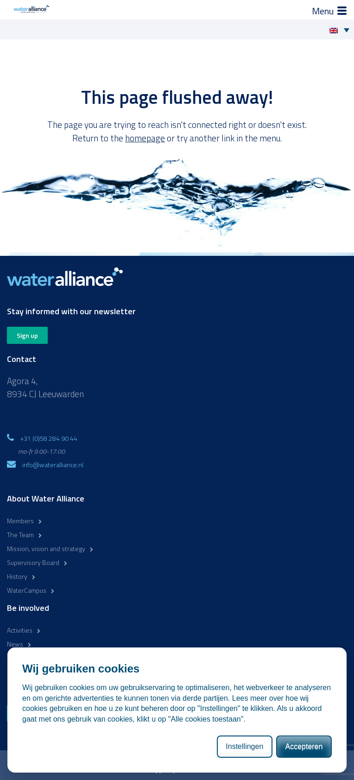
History (17, 576)
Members (20, 521)
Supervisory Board (33, 562)
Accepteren (303, 746)
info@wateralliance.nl (52, 464)
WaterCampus (26, 590)
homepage (145, 138)
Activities (19, 630)
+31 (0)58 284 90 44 (48, 438)
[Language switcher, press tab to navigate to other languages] (341, 29)
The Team (20, 534)
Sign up (27, 335)
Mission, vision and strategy (46, 548)
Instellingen (244, 746)
